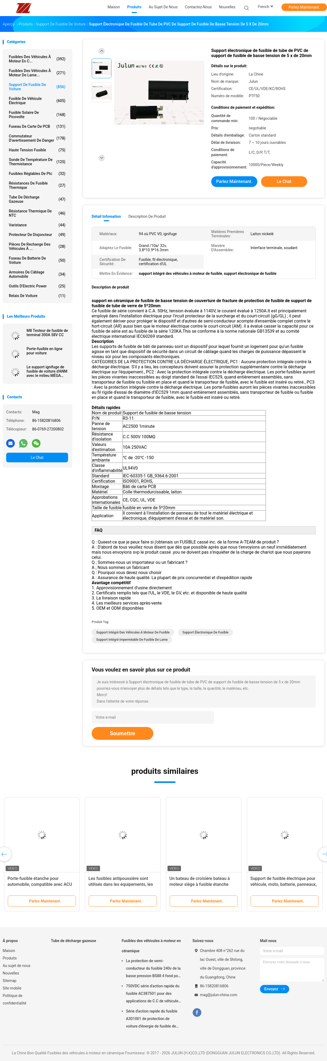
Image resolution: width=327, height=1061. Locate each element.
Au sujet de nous (16, 965)
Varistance (37, 225)
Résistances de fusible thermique (37, 185)
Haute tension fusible (37, 150)
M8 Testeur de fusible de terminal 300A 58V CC (47, 332)
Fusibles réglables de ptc (37, 173)
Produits (10, 958)
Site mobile (12, 988)
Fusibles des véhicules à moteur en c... (37, 59)
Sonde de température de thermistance (37, 162)
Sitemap (9, 980)
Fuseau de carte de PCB (37, 126)
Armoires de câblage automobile (37, 274)
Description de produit (147, 216)
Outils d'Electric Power (37, 286)
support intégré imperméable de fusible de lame (132, 640)
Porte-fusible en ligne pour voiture (44, 351)
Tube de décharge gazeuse (37, 199)
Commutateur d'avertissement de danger (37, 138)
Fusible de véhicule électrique (37, 100)
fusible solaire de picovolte (37, 114)
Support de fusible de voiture (37, 87)
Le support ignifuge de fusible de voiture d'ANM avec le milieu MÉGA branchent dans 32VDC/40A (47, 371)
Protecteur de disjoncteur (37, 234)
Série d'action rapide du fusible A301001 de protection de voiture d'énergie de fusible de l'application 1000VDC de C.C (151, 1019)
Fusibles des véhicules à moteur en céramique (151, 946)
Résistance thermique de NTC (37, 213)
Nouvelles (11, 973)
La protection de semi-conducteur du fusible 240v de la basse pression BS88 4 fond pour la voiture (153, 969)
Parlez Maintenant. (304, 7)
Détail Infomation (106, 216)
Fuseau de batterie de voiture (37, 260)
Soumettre (122, 733)
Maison (9, 950)
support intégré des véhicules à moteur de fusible (133, 632)
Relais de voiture (37, 295)
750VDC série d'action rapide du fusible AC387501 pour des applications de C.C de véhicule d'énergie (152, 994)
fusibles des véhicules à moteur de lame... (37, 73)
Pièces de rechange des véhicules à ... (37, 246)
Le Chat (37, 457)
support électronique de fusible (206, 632)
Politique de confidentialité (14, 999)
